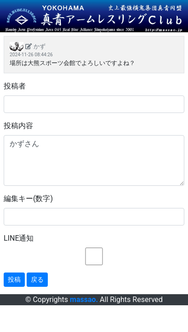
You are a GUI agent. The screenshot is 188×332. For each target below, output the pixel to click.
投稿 (14, 279)
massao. (84, 299)
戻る (37, 279)
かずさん (94, 160)
